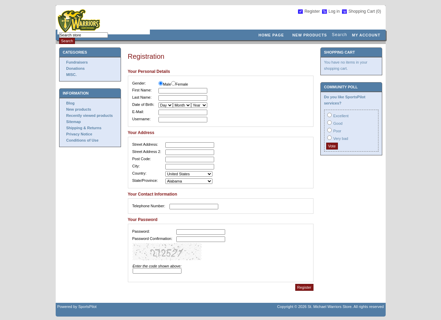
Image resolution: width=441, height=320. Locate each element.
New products (309, 35)
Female (182, 84)
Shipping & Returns (84, 128)
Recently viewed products (89, 115)
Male (167, 84)
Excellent (341, 116)
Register (312, 11)
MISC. (71, 75)
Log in (334, 11)
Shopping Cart (362, 11)
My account (366, 35)
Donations (75, 68)
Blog (70, 103)
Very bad (340, 138)
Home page (271, 35)
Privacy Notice (79, 134)
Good (338, 123)
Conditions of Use (82, 140)
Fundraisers (77, 62)
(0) (378, 11)
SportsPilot (87, 307)
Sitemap (73, 122)
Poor (337, 131)
